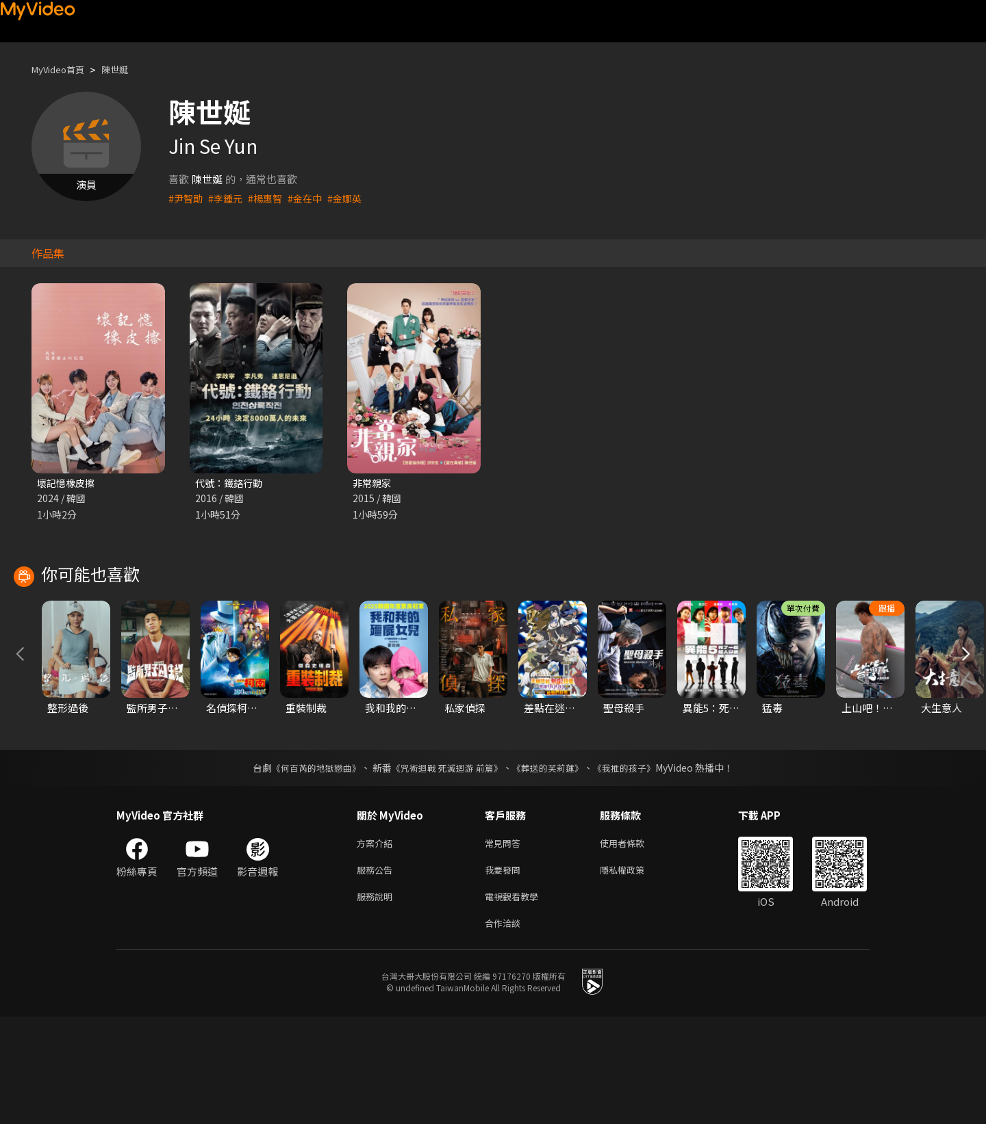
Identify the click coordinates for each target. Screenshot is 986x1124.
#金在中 (312, 198)
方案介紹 (377, 943)
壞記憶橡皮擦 (68, 483)
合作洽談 (505, 1029)
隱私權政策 (633, 972)
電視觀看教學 (515, 1000)
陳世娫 (126, 69)
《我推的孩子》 (634, 867)
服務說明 (377, 1000)
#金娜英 (354, 198)
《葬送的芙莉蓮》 (553, 867)
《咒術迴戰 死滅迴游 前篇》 (445, 867)
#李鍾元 (228, 198)
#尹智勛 (186, 198)
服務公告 (377, 972)
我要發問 (505, 972)
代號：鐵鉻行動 (231, 483)
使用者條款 (633, 943)
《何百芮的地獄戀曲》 (307, 867)
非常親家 (373, 483)
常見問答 (505, 943)
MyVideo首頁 (62, 69)
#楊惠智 (270, 198)
